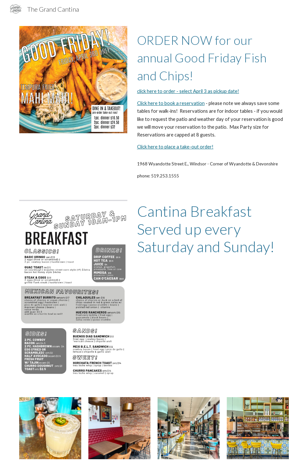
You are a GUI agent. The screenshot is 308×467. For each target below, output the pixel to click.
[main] (212, 90)
